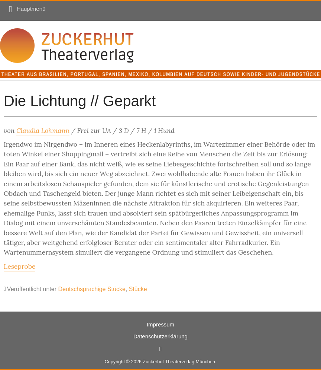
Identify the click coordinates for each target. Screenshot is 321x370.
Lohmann (55, 130)
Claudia (28, 130)
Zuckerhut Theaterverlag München (179, 361)
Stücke (138, 289)
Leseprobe (19, 266)
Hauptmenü (31, 9)
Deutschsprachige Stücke (91, 289)
